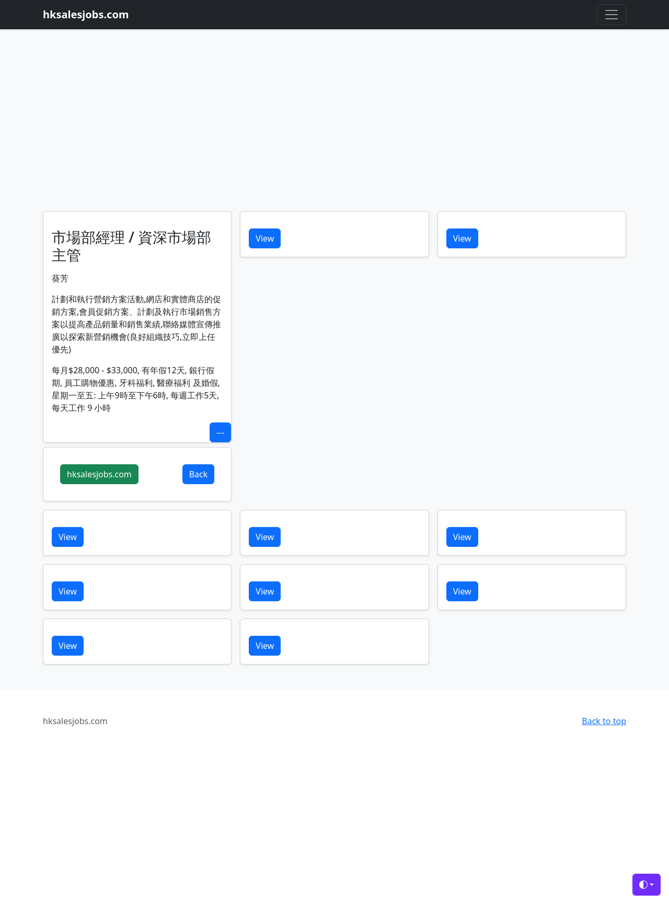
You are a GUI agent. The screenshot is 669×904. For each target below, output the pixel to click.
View (265, 238)
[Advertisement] (334, 133)
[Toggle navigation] (611, 14)
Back (198, 474)
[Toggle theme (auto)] (646, 885)
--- (220, 432)
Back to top (604, 721)
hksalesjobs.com (99, 474)
